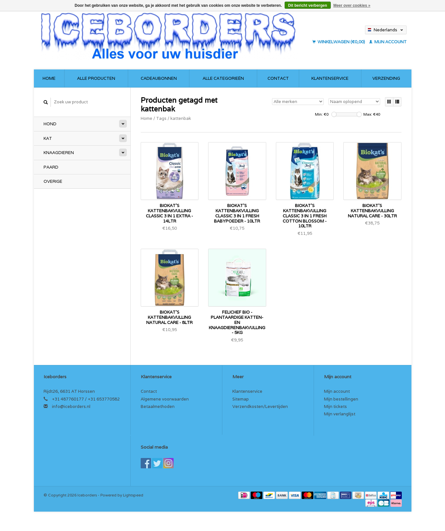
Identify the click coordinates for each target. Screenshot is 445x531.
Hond (50, 124)
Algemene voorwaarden (165, 399)
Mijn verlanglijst (339, 414)
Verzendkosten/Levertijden (260, 406)
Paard (51, 167)
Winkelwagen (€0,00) (339, 42)
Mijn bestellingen (341, 399)
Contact (278, 78)
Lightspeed (133, 495)
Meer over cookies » (351, 5)
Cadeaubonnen (159, 78)
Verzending (386, 78)
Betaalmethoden (158, 406)
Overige (53, 181)
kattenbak (180, 118)
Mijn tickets (335, 406)
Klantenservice (330, 78)
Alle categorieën (223, 78)
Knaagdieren (59, 152)
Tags (161, 118)
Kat (48, 138)
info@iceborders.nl (71, 406)
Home (49, 78)
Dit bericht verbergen (307, 5)
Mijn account (388, 42)
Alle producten (96, 78)
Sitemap (240, 399)
